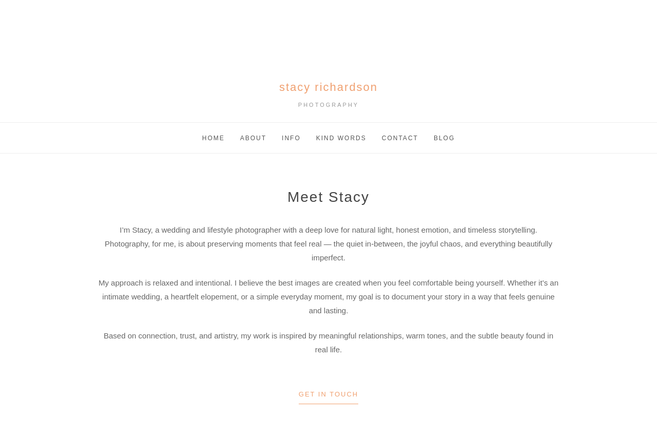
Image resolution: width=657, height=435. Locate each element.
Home (213, 138)
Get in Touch (328, 394)
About (253, 138)
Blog (444, 138)
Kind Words (341, 138)
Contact (400, 138)
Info (291, 138)
